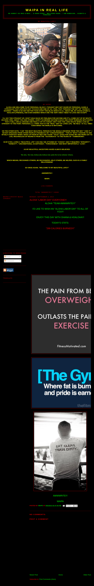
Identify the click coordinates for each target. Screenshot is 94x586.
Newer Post (34, 575)
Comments (9, 261)
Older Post (87, 575)
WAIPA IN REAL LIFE (47, 10)
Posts (7, 257)
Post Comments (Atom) (47, 579)
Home (61, 575)
